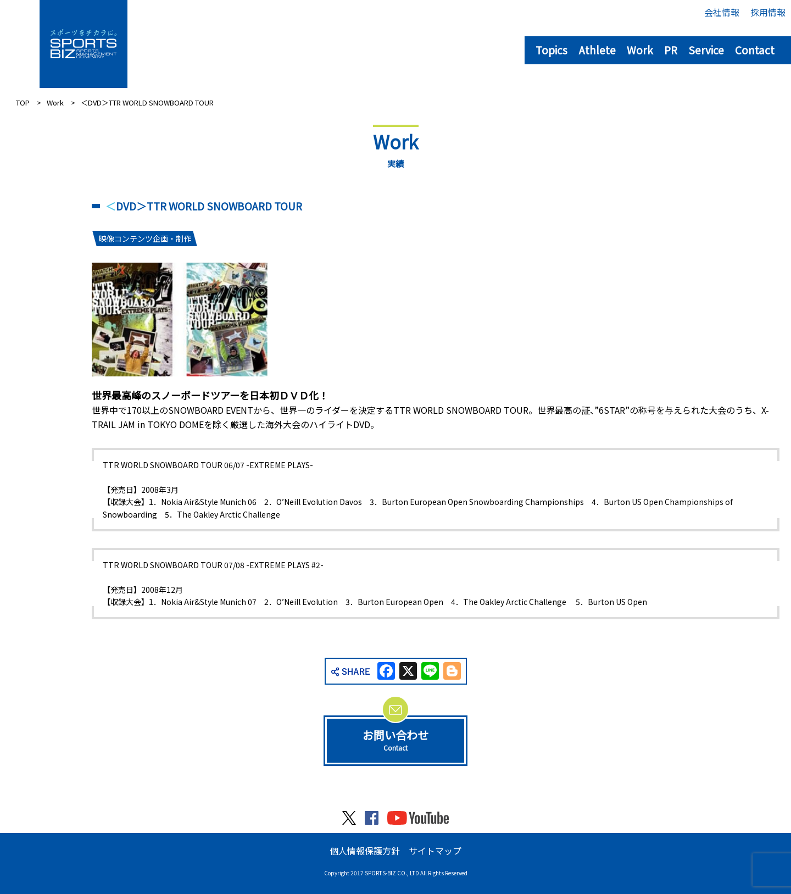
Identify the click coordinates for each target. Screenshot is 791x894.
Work (640, 49)
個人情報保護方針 (365, 850)
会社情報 (721, 12)
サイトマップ (435, 850)
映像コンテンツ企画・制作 (145, 238)
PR (670, 49)
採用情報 (768, 12)
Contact (755, 49)
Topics (551, 49)
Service (706, 49)
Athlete (597, 49)
